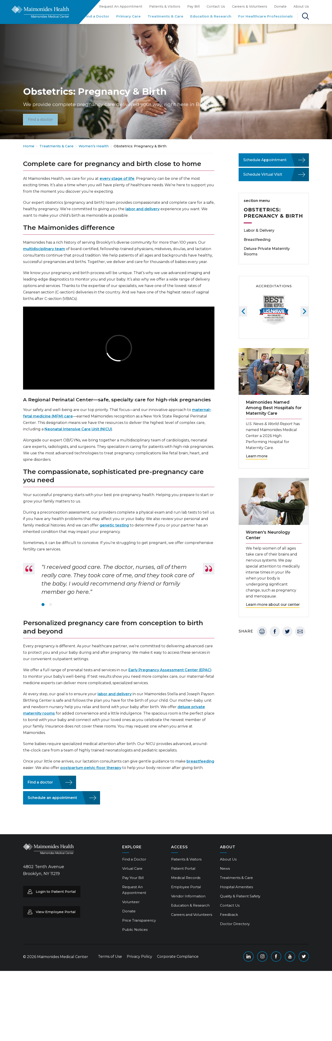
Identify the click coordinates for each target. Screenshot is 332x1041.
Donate (280, 6)
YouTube (290, 956)
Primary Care (128, 16)
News (225, 868)
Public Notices (135, 929)
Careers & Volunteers (249, 6)
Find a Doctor (96, 16)
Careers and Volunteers (191, 914)
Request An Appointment (120, 6)
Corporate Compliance (178, 956)
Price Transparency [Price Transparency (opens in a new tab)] (139, 920)
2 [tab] (50, 604)
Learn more (256, 456)
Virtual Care (132, 868)
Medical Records (185, 877)
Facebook (275, 631)
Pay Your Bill (133, 877)
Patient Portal (183, 868)
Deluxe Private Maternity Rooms (267, 251)
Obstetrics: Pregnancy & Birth (273, 213)
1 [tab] (43, 604)
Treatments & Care (165, 16)
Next (304, 311)
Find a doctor (40, 119)
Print (262, 631)
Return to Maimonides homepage (40, 12)
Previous (243, 311)
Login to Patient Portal (56, 891)
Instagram (262, 956)
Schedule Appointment (265, 160)
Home (28, 146)
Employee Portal (186, 887)
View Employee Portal (56, 912)
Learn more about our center (273, 604)
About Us (301, 6)
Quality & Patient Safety (240, 896)
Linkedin (248, 956)
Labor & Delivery (259, 230)
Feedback (229, 914)
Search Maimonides (305, 16)
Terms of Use (110, 956)
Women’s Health (94, 146)
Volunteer (130, 902)
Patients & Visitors (164, 6)
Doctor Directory (235, 924)
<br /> (118, 348)
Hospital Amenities (236, 887)
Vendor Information (188, 896)
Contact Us (216, 6)
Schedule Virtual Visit (262, 174)
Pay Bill (193, 6)
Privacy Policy (139, 956)
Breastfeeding (257, 239)
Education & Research (210, 16)
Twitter (287, 631)
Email (300, 631)
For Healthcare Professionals (265, 16)
